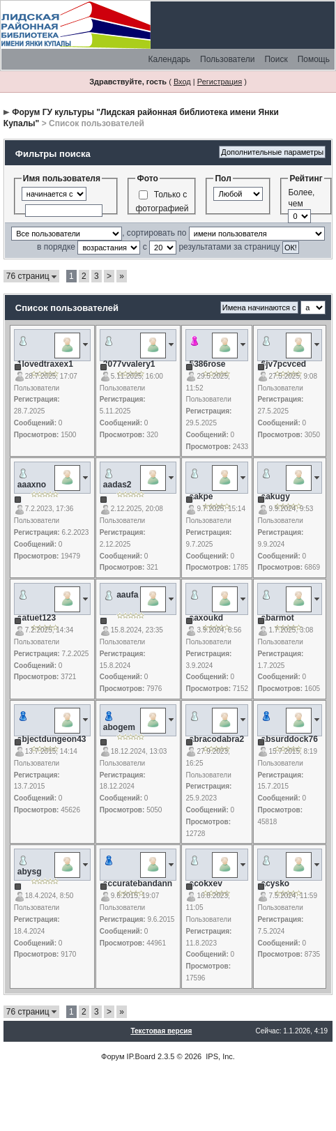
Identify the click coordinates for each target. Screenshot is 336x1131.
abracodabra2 (216, 739)
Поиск (275, 59)
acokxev (205, 883)
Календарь (169, 59)
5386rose (207, 364)
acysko (275, 883)
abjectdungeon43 (51, 739)
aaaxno (31, 484)
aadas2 (117, 484)
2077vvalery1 (129, 364)
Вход (182, 81)
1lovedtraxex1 (45, 364)
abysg (29, 871)
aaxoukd (206, 618)
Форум (112, 1056)
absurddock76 (289, 739)
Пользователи (227, 59)
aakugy (275, 496)
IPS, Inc (219, 1056)
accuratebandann (137, 883)
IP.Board (141, 1056)
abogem (119, 727)
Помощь (314, 59)
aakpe (201, 496)
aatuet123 (36, 618)
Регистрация (219, 81)
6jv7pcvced (283, 364)
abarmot (277, 618)
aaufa (127, 595)
